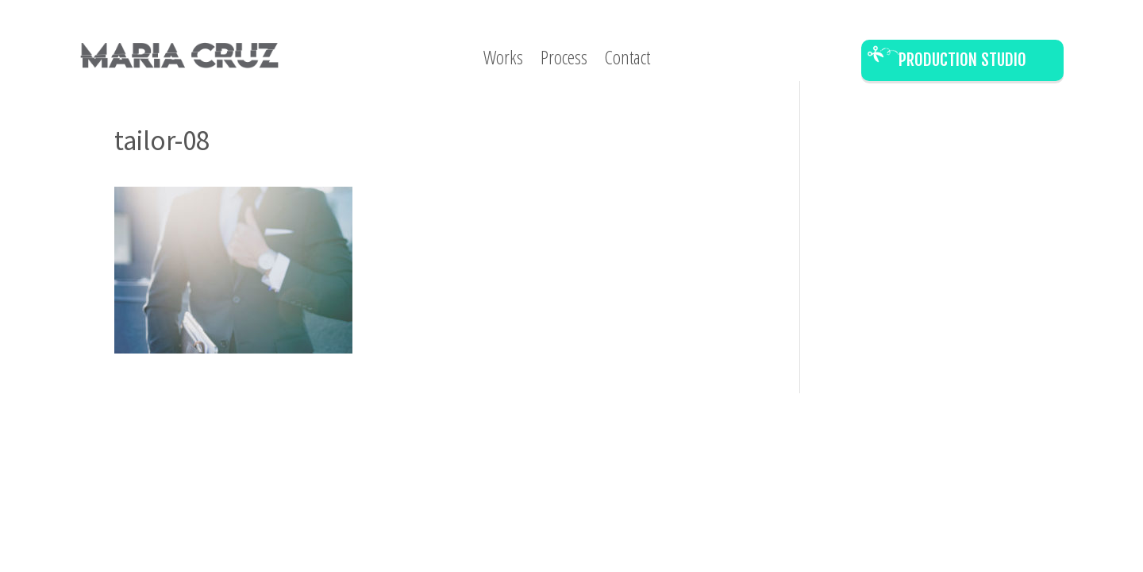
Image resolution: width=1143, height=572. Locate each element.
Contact (627, 60)
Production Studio (962, 59)
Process (564, 60)
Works (503, 60)
